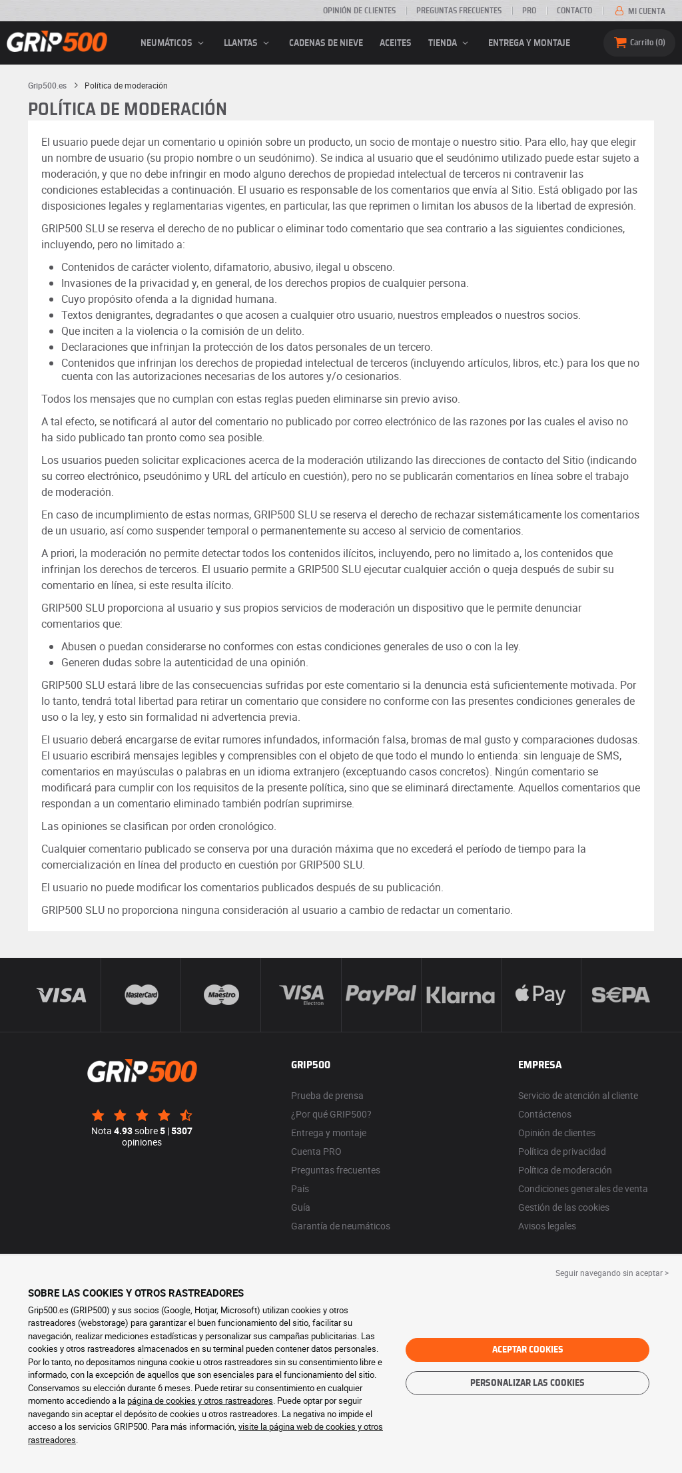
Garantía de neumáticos (340, 1225)
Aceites (396, 43)
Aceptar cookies (527, 1350)
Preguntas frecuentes (459, 11)
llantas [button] (248, 43)
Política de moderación (565, 1169)
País (300, 1188)
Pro (529, 11)
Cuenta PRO (316, 1151)
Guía (300, 1207)
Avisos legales (547, 1225)
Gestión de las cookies (563, 1207)
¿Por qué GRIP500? (331, 1114)
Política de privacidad (562, 1151)
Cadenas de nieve (326, 43)
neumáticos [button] (174, 43)
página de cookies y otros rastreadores (200, 1400)
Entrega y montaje (529, 43)
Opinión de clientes (359, 11)
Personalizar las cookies (527, 1383)
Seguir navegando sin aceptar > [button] (612, 1272)
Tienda (450, 43)
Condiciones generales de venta (583, 1188)
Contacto (574, 11)
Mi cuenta (639, 11)
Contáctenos (544, 1114)
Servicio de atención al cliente (578, 1095)
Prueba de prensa (327, 1095)
